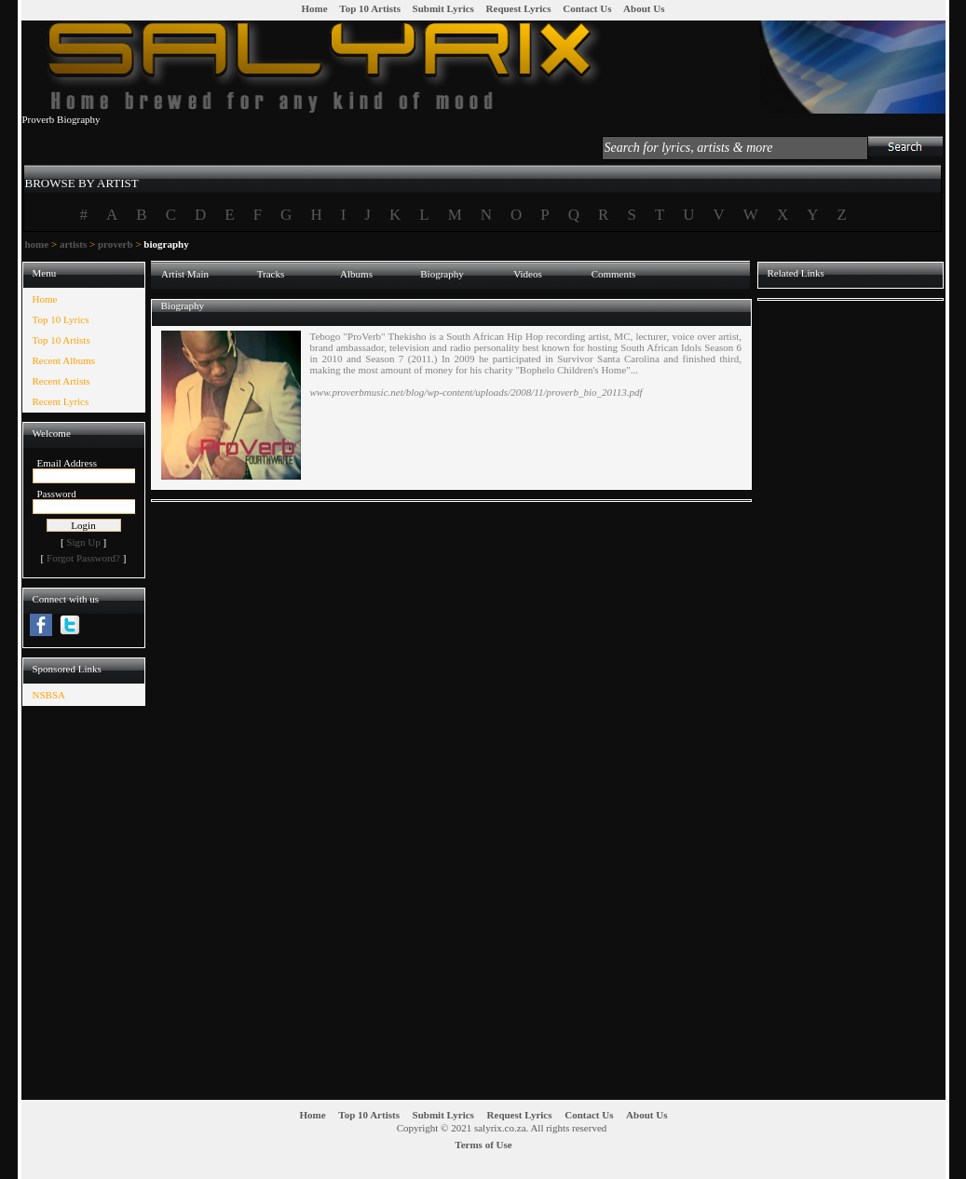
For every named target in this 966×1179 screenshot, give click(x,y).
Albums (356, 273)
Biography (441, 273)
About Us (643, 8)
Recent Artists (61, 380)
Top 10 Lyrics (61, 319)
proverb (115, 244)
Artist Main (185, 273)
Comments (614, 273)
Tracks (271, 273)
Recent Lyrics (61, 401)
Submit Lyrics (443, 8)
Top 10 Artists (370, 8)
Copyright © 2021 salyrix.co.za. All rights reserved (502, 1127)
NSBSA (49, 694)
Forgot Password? (83, 557)
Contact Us (587, 8)
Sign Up (83, 542)
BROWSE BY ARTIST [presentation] (82, 183)
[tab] (82, 174)
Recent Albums (64, 360)
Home (315, 8)
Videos (527, 273)
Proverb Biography (61, 119)
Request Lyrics (518, 8)
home (37, 244)
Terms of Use (483, 1144)
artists (73, 244)
